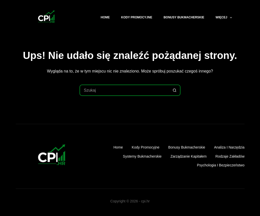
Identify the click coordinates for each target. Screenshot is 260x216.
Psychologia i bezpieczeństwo (220, 165)
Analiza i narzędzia (229, 147)
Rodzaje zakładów (229, 156)
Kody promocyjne (136, 17)
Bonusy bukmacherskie (184, 17)
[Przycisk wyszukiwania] (174, 90)
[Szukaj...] (124, 90)
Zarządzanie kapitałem (188, 156)
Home (105, 17)
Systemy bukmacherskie (142, 156)
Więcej (225, 18)
